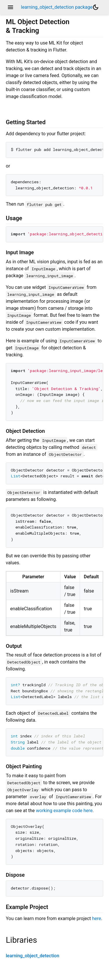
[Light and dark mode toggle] (95, 7)
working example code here (64, 810)
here (96, 918)
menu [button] (10, 7)
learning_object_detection (32, 955)
